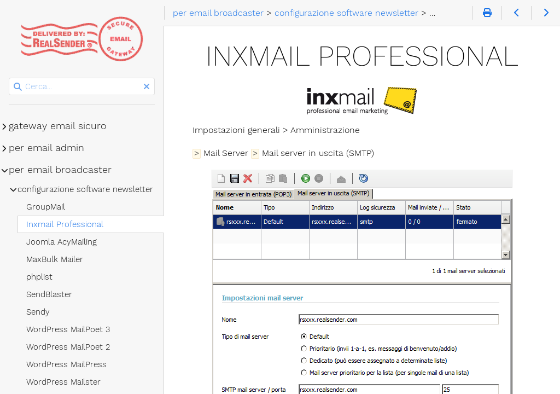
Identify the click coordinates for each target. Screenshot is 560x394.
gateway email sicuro (58, 125)
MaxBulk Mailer (54, 259)
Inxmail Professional (64, 224)
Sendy (38, 312)
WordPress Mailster (63, 382)
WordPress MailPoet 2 (68, 347)
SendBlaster (49, 294)
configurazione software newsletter (85, 189)
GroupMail (45, 207)
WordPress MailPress (66, 364)
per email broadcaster (60, 169)
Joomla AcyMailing (61, 242)
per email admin (46, 147)
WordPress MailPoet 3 (68, 329)
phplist (39, 277)
